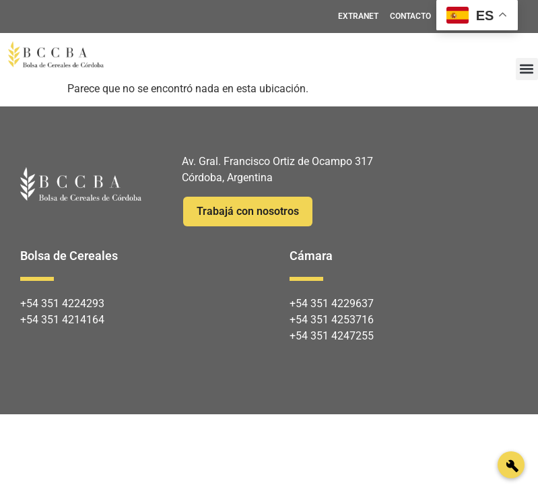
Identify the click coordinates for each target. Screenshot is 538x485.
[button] (527, 69)
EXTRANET (358, 16)
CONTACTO (410, 16)
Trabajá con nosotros (248, 211)
